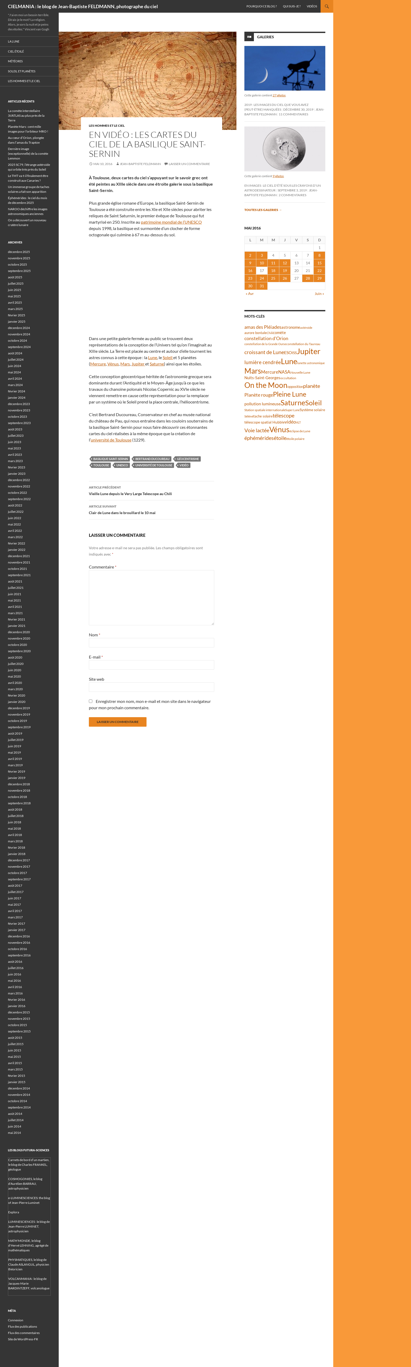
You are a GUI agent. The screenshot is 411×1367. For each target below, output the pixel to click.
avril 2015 (15, 1063)
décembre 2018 (19, 784)
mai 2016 (14, 981)
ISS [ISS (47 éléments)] (294, 352)
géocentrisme (188, 459)
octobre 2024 (17, 340)
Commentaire (102, 566)
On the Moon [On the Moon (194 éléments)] (265, 385)
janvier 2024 (16, 398)
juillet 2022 (16, 512)
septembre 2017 (19, 879)
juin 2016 (14, 974)
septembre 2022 (19, 499)
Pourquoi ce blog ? (261, 6)
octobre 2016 (17, 949)
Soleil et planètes (21, 71)
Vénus (113, 363)
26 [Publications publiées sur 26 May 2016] (285, 278)
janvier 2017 (16, 930)
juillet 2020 (16, 664)
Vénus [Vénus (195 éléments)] (279, 429)
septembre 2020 (19, 651)
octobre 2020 (17, 645)
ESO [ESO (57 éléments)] (288, 352)
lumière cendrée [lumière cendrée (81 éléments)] (262, 362)
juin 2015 (14, 1050)
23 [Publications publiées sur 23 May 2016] (250, 278)
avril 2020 (15, 683)
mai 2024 (14, 372)
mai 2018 (14, 828)
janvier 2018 (16, 854)
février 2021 (16, 619)
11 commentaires (293, 114)
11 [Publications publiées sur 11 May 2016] (273, 263)
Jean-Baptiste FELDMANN (140, 164)
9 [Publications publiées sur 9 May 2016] (250, 263)
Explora (13, 1212)
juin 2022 (14, 518)
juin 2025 (14, 290)
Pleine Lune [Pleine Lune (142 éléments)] (289, 394)
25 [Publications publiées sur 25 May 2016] (273, 278)
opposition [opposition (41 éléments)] (295, 387)
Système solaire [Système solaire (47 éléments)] (312, 409)
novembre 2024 (19, 334)
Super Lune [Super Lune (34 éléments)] (292, 410)
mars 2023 (15, 461)
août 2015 (15, 1038)
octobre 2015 (17, 1025)
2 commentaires (292, 195)
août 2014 (15, 1114)
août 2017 (15, 885)
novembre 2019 (19, 714)
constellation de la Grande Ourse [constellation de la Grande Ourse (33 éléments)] (265, 344)
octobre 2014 (17, 1101)
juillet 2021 (16, 588)
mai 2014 (14, 1133)
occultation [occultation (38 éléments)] (288, 378)
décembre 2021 (19, 556)
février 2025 (16, 315)
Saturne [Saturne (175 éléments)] (293, 402)
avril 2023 (15, 455)
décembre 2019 (19, 708)
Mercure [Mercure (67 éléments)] (269, 372)
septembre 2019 (19, 727)
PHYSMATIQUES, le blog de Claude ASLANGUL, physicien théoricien (28, 1264)
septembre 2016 (19, 955)
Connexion (15, 1320)
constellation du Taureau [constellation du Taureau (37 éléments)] (303, 344)
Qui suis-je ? (291, 6)
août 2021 (15, 581)
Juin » (319, 293)
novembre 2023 (19, 410)
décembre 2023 (19, 404)
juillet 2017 (16, 892)
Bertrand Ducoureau (152, 459)
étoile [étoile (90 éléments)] (280, 438)
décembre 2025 (19, 252)
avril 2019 (15, 759)
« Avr (250, 293)
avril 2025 (15, 302)
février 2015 (16, 1076)
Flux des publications (22, 1326)
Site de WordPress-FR (23, 1339)
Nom (94, 634)
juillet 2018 (16, 816)
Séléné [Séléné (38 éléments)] (248, 416)
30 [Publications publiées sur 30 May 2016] (250, 286)
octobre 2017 (17, 873)
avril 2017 (15, 911)
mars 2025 (15, 309)
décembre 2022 (19, 480)
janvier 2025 (16, 321)
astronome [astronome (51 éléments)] (290, 327)
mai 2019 (14, 752)
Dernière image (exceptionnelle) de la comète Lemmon (28, 153)
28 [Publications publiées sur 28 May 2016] (308, 278)
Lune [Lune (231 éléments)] (289, 361)
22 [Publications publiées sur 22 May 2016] (319, 270)
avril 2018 (15, 835)
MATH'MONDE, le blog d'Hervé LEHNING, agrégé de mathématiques (28, 1245)
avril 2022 (15, 531)
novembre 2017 (19, 866)
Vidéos (312, 6)
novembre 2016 (19, 943)
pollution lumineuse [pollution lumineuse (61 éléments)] (262, 403)
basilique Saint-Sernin (110, 459)
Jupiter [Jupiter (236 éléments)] (309, 351)
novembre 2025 (19, 258)
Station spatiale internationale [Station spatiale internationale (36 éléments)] (264, 410)
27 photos (279, 95)
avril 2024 (15, 378)
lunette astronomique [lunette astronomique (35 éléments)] (311, 363)
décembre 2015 (19, 1012)
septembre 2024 (19, 347)
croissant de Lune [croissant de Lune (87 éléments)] (264, 352)
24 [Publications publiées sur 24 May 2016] (262, 278)
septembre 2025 (19, 271)
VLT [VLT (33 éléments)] (298, 422)
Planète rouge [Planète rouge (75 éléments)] (258, 395)
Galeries (265, 37)
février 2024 (16, 391)
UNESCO (122, 465)
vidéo (184, 465)
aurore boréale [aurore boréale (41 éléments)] (255, 333)
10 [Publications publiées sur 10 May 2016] (262, 263)
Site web (96, 679)
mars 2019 (15, 765)
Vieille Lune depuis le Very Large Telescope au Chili (151, 490)
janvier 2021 (16, 626)
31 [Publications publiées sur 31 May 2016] (262, 286)
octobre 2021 (17, 569)
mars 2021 (15, 613)
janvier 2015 (16, 1082)
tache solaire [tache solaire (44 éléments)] (263, 416)
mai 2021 (14, 600)
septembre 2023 (19, 423)
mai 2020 (14, 676)
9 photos (278, 176)
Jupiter (138, 363)
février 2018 (16, 847)
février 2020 (16, 695)
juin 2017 (14, 898)
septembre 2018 (19, 803)
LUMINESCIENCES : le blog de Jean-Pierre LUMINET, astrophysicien (29, 1226)
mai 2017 (14, 904)
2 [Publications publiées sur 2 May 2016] (250, 255)
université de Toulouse (111, 439)
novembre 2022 (19, 486)
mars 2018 (15, 841)
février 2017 (16, 924)
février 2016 (16, 1000)
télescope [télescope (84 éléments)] (283, 415)
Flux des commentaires (24, 1333)
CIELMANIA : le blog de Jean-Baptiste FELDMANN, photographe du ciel (83, 6)
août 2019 (15, 733)
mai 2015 (14, 1057)
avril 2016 (15, 987)
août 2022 (15, 505)
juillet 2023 (16, 436)
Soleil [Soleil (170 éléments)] (313, 402)
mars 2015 (15, 1069)
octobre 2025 (17, 264)
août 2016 (15, 962)
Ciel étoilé (16, 51)
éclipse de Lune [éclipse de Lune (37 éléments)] (299, 431)
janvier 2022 (16, 550)
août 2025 (15, 277)
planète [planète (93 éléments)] (311, 386)
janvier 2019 (16, 778)
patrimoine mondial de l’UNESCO (171, 221)
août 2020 (15, 657)
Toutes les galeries (263, 210)
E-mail (96, 656)
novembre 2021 (19, 562)
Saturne (157, 363)
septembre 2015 (19, 1031)
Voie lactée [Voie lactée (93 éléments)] (256, 430)
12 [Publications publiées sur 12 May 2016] (285, 263)
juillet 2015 (16, 1044)
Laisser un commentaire (189, 164)
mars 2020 (15, 689)
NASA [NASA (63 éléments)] (284, 372)
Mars (125, 363)
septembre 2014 (19, 1107)
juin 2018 (14, 822)
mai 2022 (14, 524)
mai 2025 (14, 296)
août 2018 (15, 809)
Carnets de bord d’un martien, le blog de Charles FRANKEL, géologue (28, 1164)
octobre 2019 (17, 721)
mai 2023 (14, 448)
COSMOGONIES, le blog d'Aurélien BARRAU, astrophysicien (25, 1183)
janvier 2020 (16, 702)
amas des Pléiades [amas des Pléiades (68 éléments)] (262, 327)
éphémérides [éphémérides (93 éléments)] (259, 438)
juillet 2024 (16, 359)
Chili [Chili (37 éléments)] (270, 333)
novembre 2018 (19, 790)
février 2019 (16, 771)
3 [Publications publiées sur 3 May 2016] (262, 255)
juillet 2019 (16, 740)
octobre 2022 (17, 493)
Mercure (98, 363)
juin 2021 (14, 594)
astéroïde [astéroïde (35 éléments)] (306, 327)
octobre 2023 (17, 417)
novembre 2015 (19, 1019)
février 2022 (16, 543)
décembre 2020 (19, 632)
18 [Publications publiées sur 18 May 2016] (273, 270)
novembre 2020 (19, 638)
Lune (152, 357)
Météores (15, 61)
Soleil (168, 357)
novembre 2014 (19, 1095)
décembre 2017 (19, 860)
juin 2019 (14, 746)
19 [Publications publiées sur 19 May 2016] (285, 270)
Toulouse (101, 465)
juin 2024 (14, 366)
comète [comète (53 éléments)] (279, 332)
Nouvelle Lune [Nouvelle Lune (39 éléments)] (300, 372)
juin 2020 (14, 670)
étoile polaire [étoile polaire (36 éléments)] (295, 438)
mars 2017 (15, 917)
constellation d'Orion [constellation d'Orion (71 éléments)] (266, 338)
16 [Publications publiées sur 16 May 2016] (250, 270)
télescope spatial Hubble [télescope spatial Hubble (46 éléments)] (264, 422)
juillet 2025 (16, 283)
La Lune (13, 41)
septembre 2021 (19, 575)
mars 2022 (15, 537)
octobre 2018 (17, 797)
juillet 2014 (16, 1120)
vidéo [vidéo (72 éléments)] (290, 422)
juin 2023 (14, 442)
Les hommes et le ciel (107, 126)
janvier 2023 (16, 474)
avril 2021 (15, 607)
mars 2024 (15, 385)
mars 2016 (15, 993)
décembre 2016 (19, 936)
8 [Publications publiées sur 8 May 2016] (319, 255)
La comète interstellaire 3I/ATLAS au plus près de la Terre (26, 115)
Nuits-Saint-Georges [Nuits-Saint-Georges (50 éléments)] (262, 377)
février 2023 (16, 467)
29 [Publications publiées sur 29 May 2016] (319, 278)
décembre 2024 (19, 328)
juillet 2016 (16, 968)
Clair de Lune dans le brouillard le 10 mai (151, 509)
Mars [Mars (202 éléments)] (252, 370)
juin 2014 (14, 1126)
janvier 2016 (16, 1006)
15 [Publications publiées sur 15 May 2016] (319, 263)
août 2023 (15, 429)
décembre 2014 (19, 1088)
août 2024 (15, 353)
